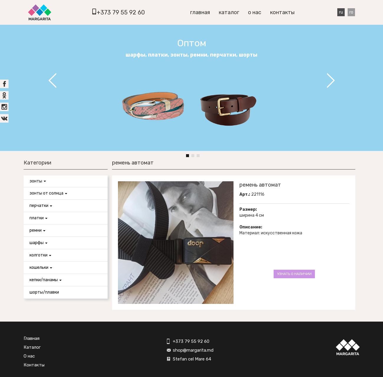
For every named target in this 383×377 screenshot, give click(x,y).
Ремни (37, 230)
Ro (351, 12)
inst (4, 107)
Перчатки (40, 205)
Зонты (37, 181)
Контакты (282, 12)
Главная (200, 12)
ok (4, 95)
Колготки (40, 255)
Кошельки (40, 267)
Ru (341, 12)
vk (4, 118)
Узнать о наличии (294, 274)
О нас (254, 12)
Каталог (229, 12)
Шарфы (38, 242)
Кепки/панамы (45, 279)
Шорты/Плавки (44, 292)
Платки (38, 217)
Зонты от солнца (48, 193)
